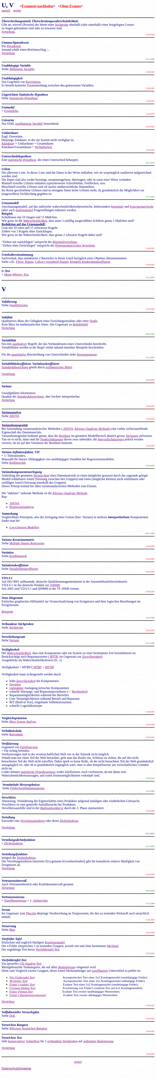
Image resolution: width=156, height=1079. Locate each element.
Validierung (9, 301)
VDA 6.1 (7, 578)
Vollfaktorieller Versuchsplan (20, 1012)
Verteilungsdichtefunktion (19, 840)
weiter (17, 10)
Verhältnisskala (12, 730)
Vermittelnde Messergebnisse (21, 784)
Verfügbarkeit (10, 649)
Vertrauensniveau (13, 897)
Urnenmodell (10, 203)
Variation (8, 552)
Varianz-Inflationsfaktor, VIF (21, 452)
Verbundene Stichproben (18, 624)
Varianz (14, 640)
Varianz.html (41, 475)
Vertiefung (8, 31)
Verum (6, 909)
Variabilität (9, 340)
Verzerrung (9, 926)
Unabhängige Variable (16, 65)
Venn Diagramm (13, 598)
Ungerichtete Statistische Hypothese (25, 94)
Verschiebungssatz (13, 636)
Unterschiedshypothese (16, 156)
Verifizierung (10, 743)
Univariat (8, 120)
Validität (7, 317)
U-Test (6, 271)
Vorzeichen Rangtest (15, 1025)
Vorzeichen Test (12, 1037)
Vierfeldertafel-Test (14, 960)
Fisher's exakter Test (21, 984)
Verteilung (9, 817)
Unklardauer (10, 133)
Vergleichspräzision (15, 718)
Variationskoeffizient (15, 565)
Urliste (6, 169)
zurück (6, 10)
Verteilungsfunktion (14, 854)
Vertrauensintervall (14, 880)
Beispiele (7, 611)
